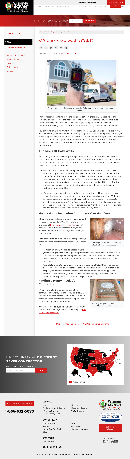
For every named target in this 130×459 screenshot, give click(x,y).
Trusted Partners (15, 52)
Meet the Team (14, 59)
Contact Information (16, 48)
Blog (9, 42)
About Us (13, 33)
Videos (10, 71)
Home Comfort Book (16, 55)
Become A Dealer (110, 428)
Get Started (61, 21)
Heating (74, 405)
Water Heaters (77, 411)
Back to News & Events (96, 324)
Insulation (47, 405)
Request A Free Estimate (19, 403)
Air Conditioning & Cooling (54, 408)
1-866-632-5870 (87, 2)
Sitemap (89, 454)
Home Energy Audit (51, 414)
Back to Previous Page (66, 324)
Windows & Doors (50, 411)
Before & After (13, 67)
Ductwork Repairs (79, 408)
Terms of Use (78, 454)
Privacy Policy (65, 454)
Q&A (9, 63)
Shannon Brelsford (68, 53)
